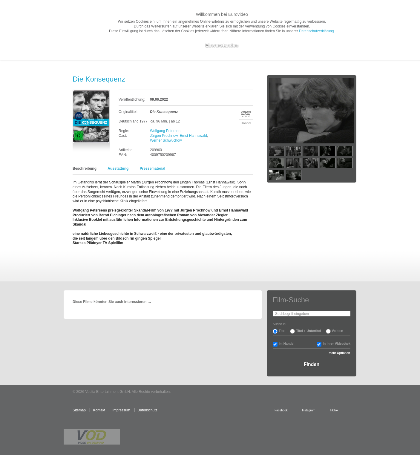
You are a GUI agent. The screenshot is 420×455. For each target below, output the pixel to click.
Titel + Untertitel (308, 331)
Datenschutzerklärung (316, 31)
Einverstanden (222, 45)
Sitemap (79, 410)
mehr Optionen (339, 353)
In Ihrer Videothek (336, 343)
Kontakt (99, 410)
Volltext (338, 331)
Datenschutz (147, 410)
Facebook (281, 410)
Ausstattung (118, 168)
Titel (282, 331)
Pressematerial (152, 168)
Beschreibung (84, 168)
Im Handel (287, 343)
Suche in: (279, 324)
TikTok (334, 410)
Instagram (308, 410)
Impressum (121, 410)
